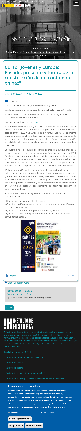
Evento (45, 48)
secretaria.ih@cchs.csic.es (15, 1)
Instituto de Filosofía (15, 362)
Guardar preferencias (20, 420)
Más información (56, 408)
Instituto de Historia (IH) (19, 294)
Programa (14, 275)
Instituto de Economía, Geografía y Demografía (26, 357)
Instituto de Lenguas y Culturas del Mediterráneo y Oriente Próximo (35, 378)
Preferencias (48, 414)
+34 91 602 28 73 (37, 1)
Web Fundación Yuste (18, 282)
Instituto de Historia (14, 368)
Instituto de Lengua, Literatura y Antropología (26, 373)
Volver (9, 307)
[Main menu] (76, 3)
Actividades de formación (19, 290)
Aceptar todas (16, 427)
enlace (37, 122)
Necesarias (15, 414)
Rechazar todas (34, 427)
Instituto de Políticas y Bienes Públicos (22, 383)
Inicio (35, 48)
